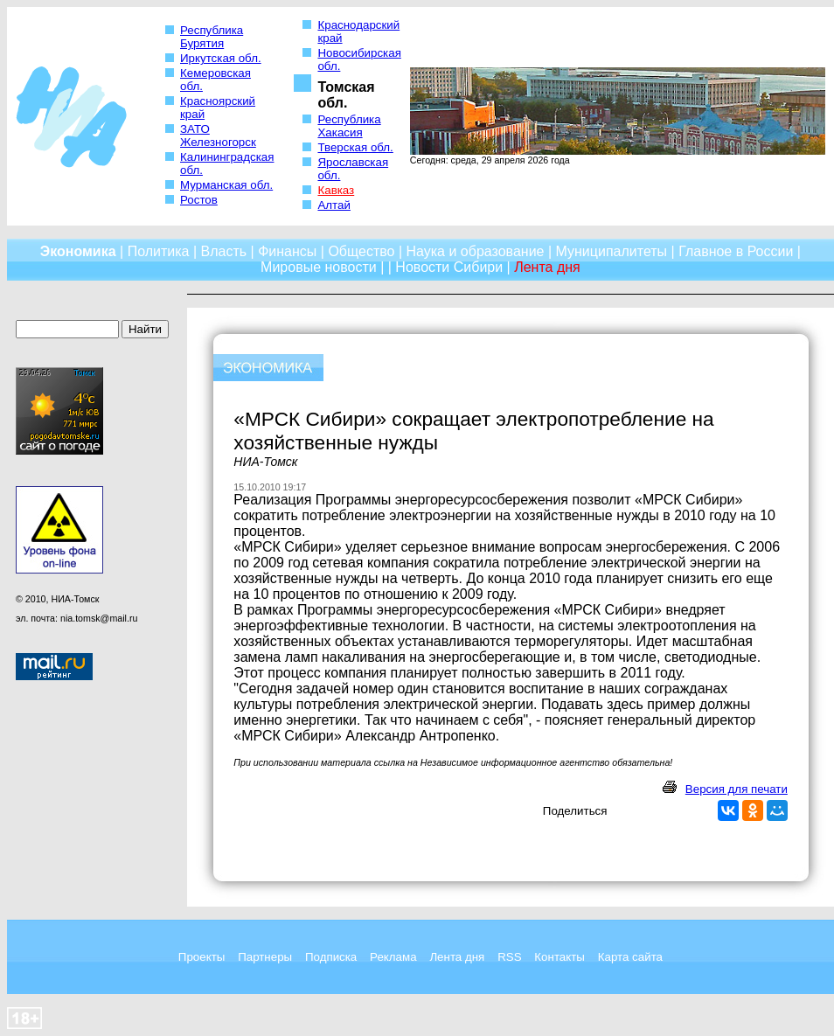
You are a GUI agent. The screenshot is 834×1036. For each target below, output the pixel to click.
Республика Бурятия (211, 37)
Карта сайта (630, 956)
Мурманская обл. (226, 184)
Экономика (78, 251)
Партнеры (265, 956)
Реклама (393, 956)
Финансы (287, 251)
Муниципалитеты (612, 251)
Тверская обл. (355, 147)
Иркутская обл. (220, 58)
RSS (509, 956)
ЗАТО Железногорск (218, 135)
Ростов (199, 199)
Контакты (559, 956)
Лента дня (456, 956)
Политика (159, 251)
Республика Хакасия (348, 126)
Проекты (201, 956)
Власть (224, 251)
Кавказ (335, 190)
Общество (361, 251)
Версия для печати (736, 789)
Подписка (331, 956)
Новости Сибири (449, 267)
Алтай (333, 205)
